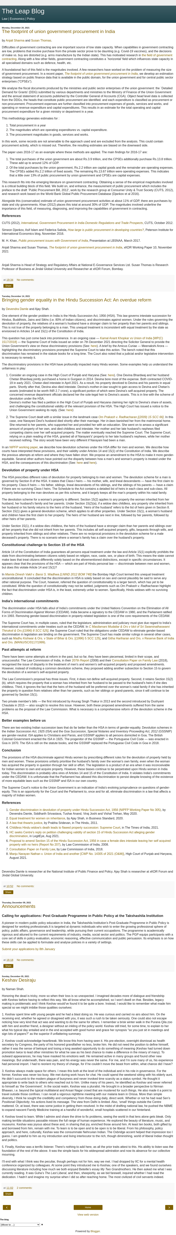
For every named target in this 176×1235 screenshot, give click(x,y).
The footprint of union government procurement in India (58, 31)
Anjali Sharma (15, 40)
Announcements (18, 906)
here (94, 346)
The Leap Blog (23, 11)
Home (88, 1207)
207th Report (80, 660)
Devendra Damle (17, 309)
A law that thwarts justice (25, 822)
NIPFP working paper (23, 447)
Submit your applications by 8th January (28, 949)
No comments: (25, 279)
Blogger (95, 1231)
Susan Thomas (41, 40)
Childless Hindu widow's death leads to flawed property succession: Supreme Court (64, 827)
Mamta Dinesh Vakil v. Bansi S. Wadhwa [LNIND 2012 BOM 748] (48, 574)
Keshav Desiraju (19, 980)
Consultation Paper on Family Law (135, 660)
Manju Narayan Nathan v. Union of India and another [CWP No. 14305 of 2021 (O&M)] (66, 853)
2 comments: (24, 1187)
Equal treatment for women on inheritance (37, 818)
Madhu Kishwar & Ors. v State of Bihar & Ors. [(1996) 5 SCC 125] (56, 638)
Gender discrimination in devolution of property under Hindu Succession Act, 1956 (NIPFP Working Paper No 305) (85, 809)
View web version (88, 1214)
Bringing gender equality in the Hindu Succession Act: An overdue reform (76, 299)
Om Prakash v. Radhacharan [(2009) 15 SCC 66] (131, 417)
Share (8, 286)
